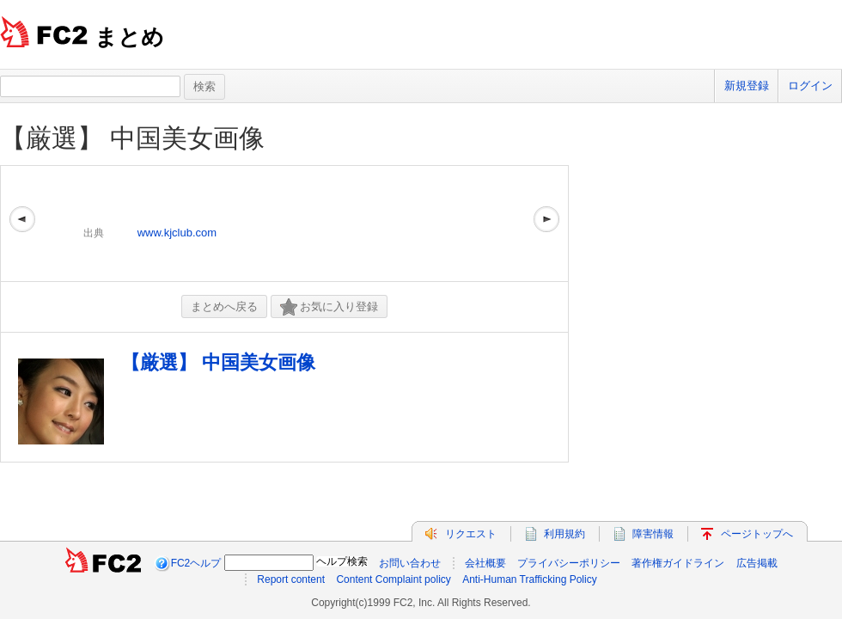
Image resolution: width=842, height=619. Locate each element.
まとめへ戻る (224, 306)
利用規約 (564, 534)
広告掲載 (757, 563)
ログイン (810, 85)
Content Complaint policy (393, 579)
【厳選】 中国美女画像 (132, 138)
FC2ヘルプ (196, 563)
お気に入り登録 (329, 307)
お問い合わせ (410, 563)
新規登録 (746, 85)
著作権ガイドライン (678, 563)
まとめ (129, 37)
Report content (291, 579)
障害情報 (653, 534)
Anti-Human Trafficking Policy (529, 579)
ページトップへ (757, 534)
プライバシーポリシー (568, 563)
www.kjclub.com (177, 232)
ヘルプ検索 (342, 561)
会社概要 (485, 563)
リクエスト (471, 534)
